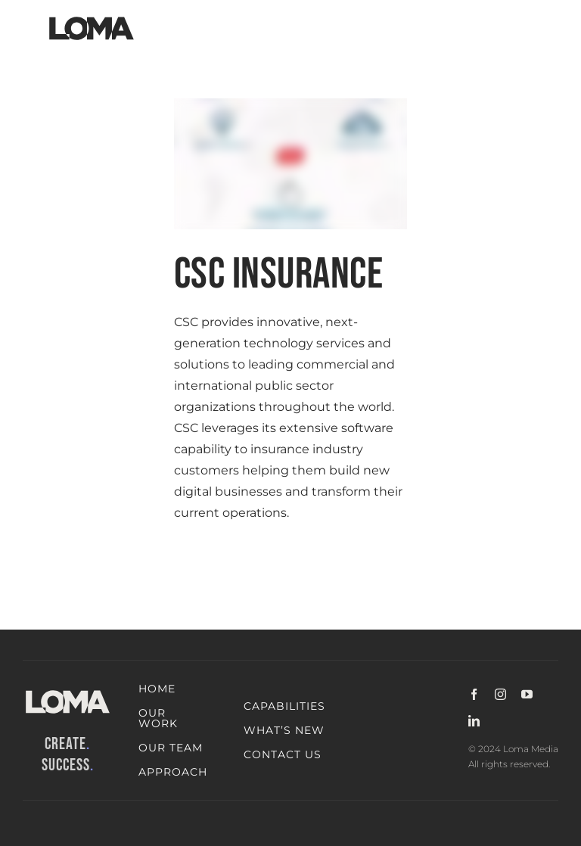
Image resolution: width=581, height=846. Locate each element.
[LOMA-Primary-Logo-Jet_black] (91, 17)
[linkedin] (474, 720)
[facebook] (474, 694)
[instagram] (500, 694)
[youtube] (527, 694)
